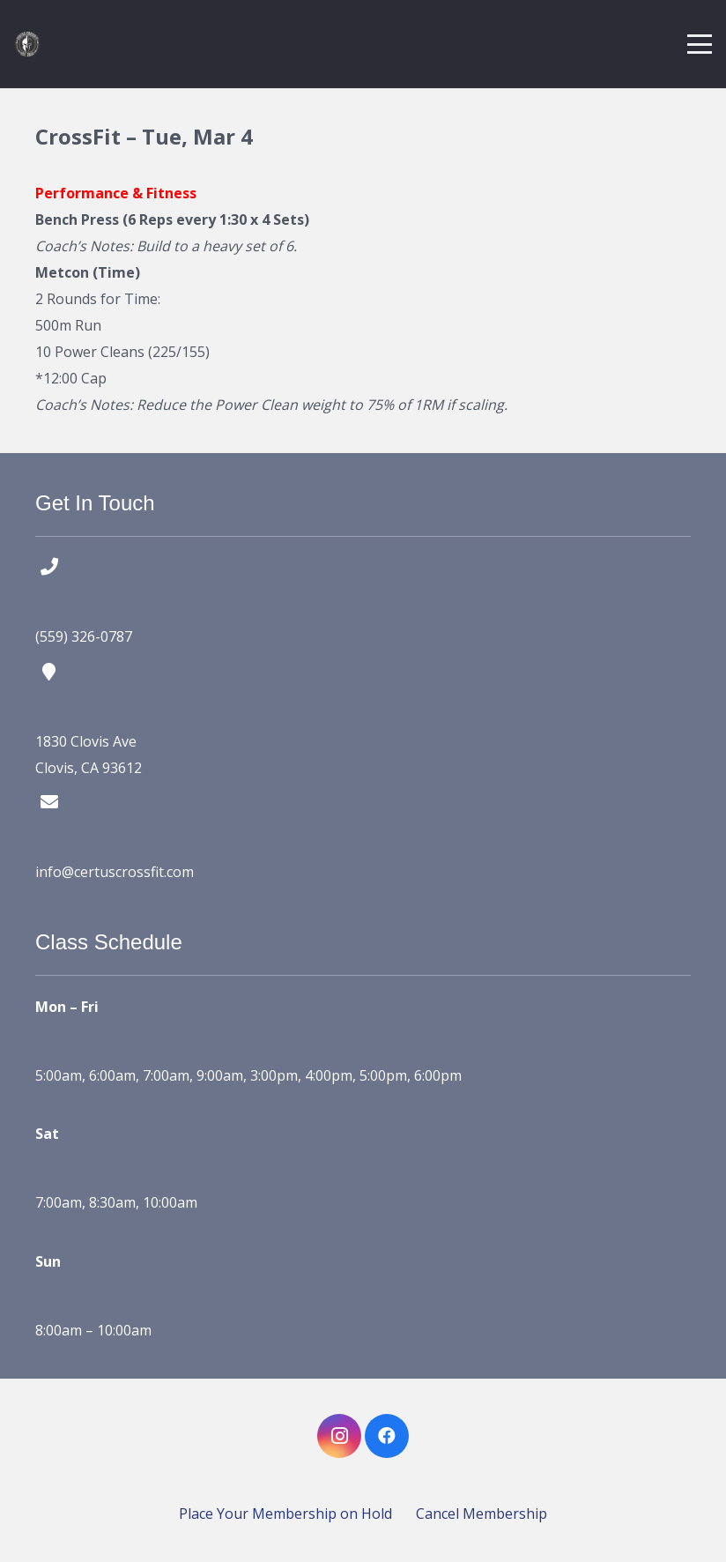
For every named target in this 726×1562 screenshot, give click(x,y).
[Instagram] (339, 1436)
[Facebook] (387, 1436)
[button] (699, 44)
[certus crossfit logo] (27, 44)
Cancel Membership (481, 1513)
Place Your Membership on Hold (285, 1513)
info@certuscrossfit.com (114, 871)
